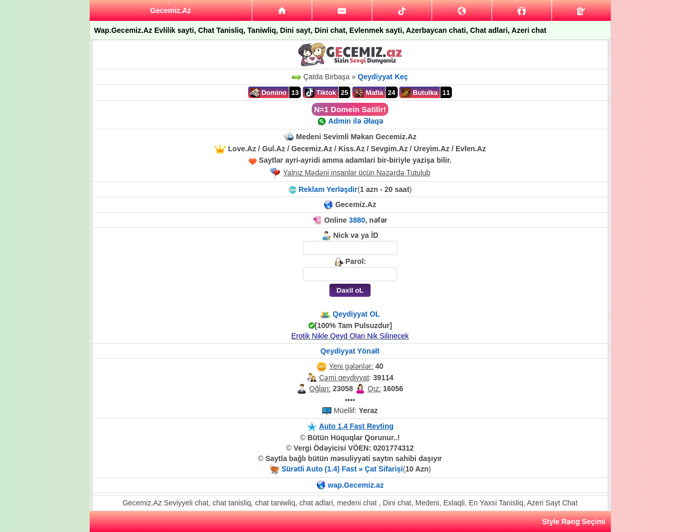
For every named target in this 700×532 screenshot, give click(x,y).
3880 (357, 220)
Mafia (368, 93)
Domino (268, 93)
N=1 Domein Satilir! (350, 109)
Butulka (419, 93)
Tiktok (320, 93)
